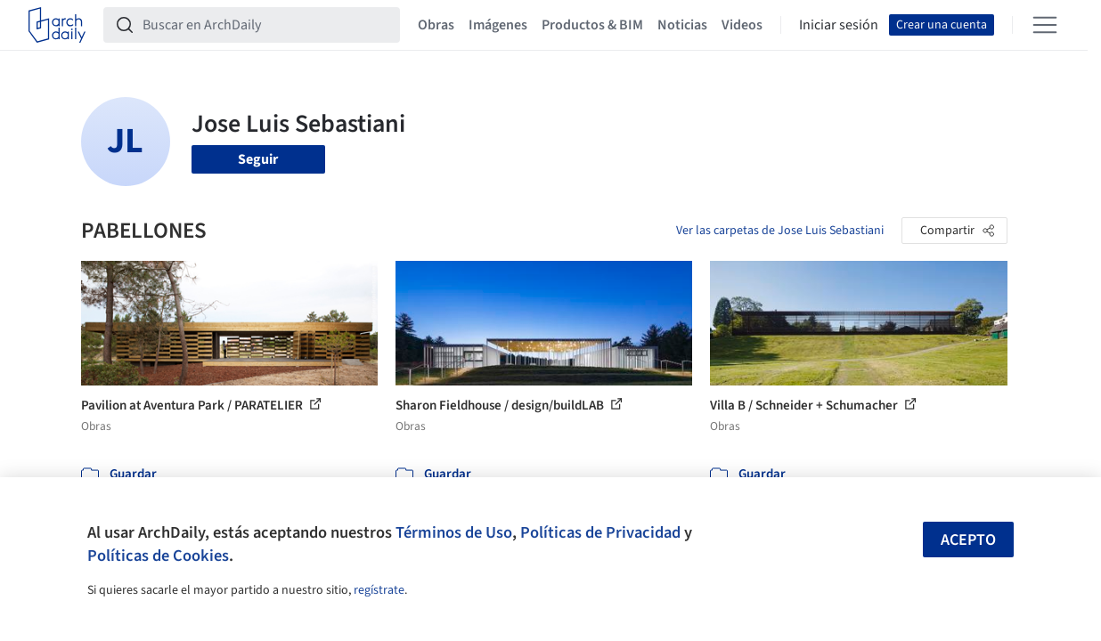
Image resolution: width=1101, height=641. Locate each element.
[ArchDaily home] (57, 25)
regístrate (379, 590)
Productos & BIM (592, 25)
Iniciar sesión (838, 25)
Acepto (968, 540)
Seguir (258, 159)
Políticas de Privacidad (600, 532)
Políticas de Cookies (158, 555)
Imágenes (498, 25)
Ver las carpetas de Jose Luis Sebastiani (780, 230)
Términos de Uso (454, 532)
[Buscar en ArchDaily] (266, 25)
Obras (436, 25)
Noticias (682, 25)
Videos (742, 25)
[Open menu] (1045, 25)
